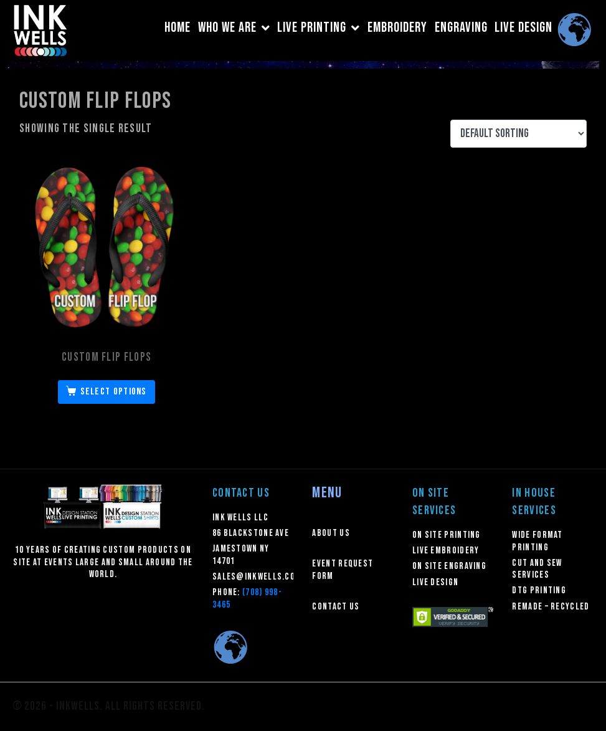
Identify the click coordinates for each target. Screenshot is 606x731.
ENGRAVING (461, 27)
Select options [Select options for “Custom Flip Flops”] (113, 392)
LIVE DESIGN (523, 27)
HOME (177, 27)
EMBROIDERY (397, 27)
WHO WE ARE (234, 27)
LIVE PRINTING (318, 27)
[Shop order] (518, 134)
